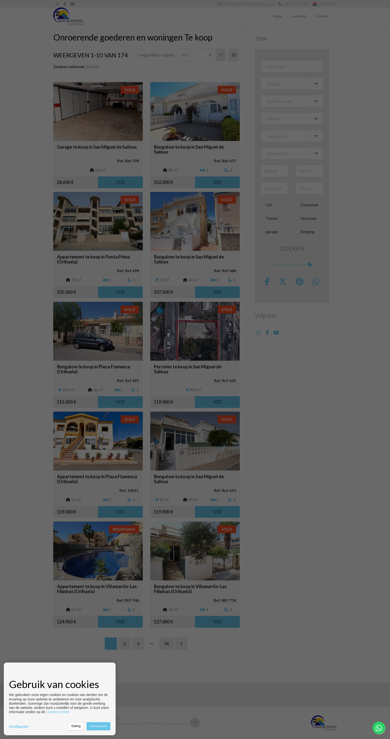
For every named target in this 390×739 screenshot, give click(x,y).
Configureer (19, 727)
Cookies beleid (57, 712)
